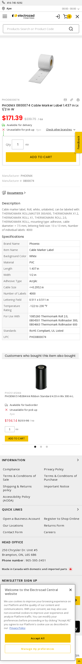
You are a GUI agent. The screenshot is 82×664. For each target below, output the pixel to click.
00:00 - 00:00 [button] (69, 8)
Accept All (38, 638)
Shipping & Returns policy (17, 488)
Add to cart (41, 157)
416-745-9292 (15, 2)
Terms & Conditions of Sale (19, 477)
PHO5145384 (22, 393)
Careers (50, 532)
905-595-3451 (36, 560)
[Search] (41, 28)
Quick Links (41, 509)
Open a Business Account (21, 519)
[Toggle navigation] (5, 16)
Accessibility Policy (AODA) (16, 498)
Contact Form (13, 532)
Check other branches (59, 129)
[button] (35, 447)
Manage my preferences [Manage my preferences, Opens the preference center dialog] (37, 649)
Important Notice (56, 486)
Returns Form (54, 525)
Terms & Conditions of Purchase (60, 477)
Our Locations (13, 525)
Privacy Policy (54, 469)
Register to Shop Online (61, 519)
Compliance (11, 469)
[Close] (70, 590)
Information (41, 460)
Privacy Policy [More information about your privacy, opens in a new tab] (17, 628)
